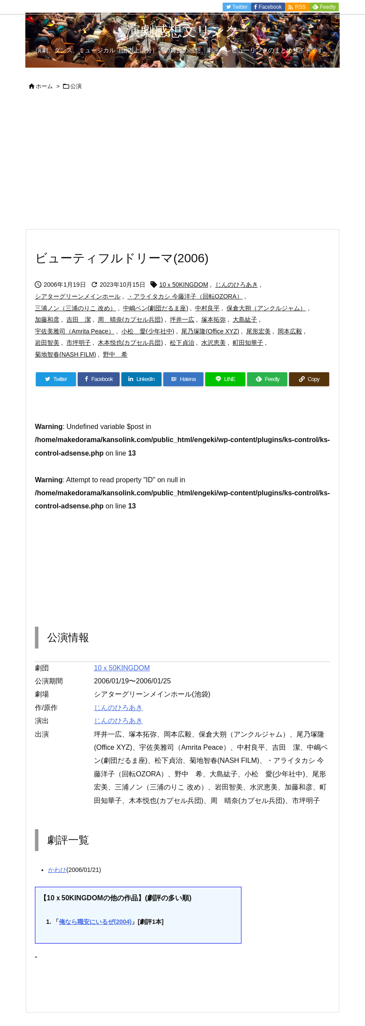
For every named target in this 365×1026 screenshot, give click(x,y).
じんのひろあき (236, 284)
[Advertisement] (182, 163)
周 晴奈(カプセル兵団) (130, 319)
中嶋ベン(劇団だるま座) (155, 308)
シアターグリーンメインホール (78, 296)
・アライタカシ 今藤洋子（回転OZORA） (185, 296)
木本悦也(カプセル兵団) (130, 342)
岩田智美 (47, 342)
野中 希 (115, 354)
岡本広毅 (290, 331)
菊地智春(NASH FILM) (65, 354)
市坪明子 (78, 342)
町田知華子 (248, 342)
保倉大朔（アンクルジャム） (266, 308)
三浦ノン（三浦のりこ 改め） (75, 308)
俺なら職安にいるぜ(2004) (95, 921)
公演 (76, 86)
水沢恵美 (213, 342)
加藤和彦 (47, 319)
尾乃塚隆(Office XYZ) (210, 331)
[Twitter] (56, 379)
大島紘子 (245, 319)
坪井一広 (182, 319)
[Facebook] (99, 379)
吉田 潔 (78, 319)
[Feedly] (267, 379)
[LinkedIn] (141, 379)
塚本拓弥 (213, 319)
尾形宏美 (258, 331)
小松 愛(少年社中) (147, 331)
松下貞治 (182, 342)
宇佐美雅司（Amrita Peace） (74, 331)
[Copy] (309, 379)
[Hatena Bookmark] (183, 379)
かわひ (57, 869)
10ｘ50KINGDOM (183, 284)
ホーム (44, 86)
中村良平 (207, 308)
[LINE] (225, 379)
